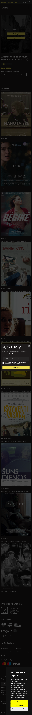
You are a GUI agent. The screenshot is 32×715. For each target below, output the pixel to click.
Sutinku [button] (19, 702)
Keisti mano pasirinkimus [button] (19, 709)
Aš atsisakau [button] (19, 705)
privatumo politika (15, 363)
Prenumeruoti (16, 367)
